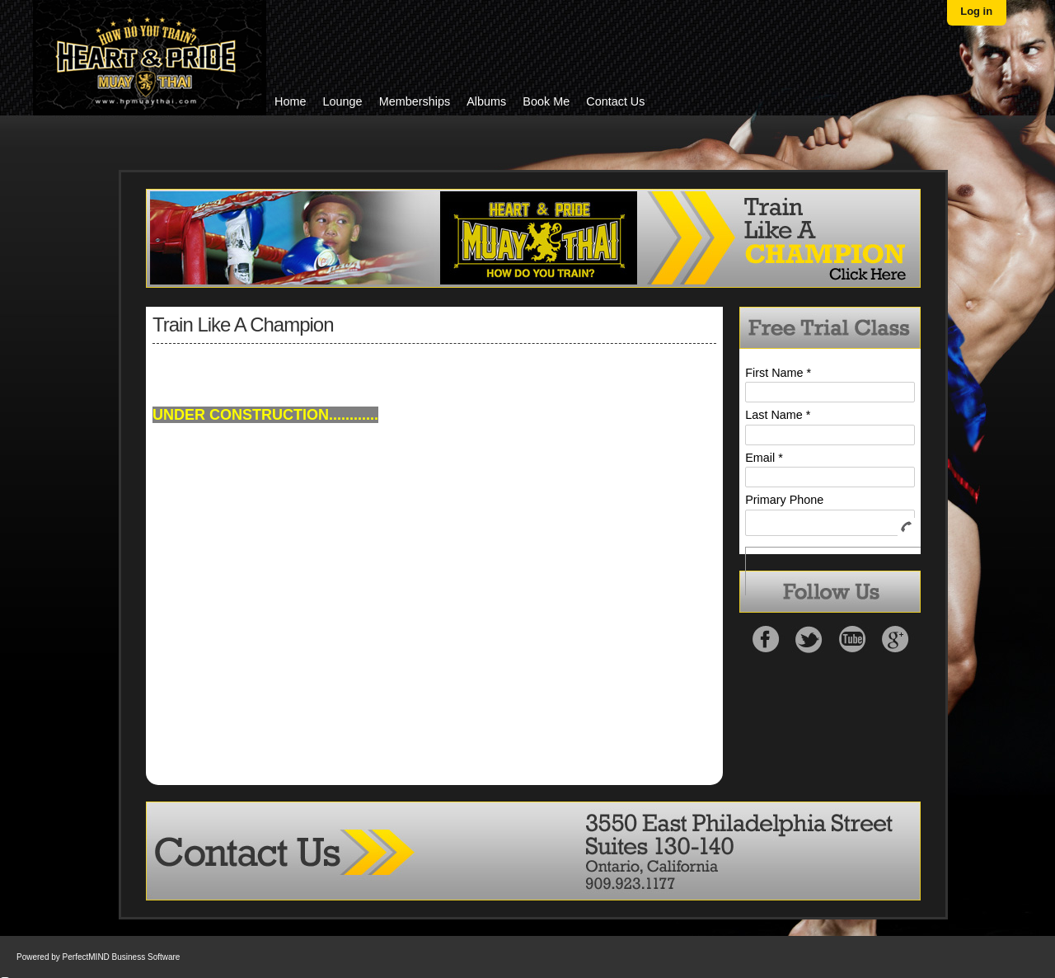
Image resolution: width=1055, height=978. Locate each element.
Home (290, 101)
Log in (976, 11)
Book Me (546, 101)
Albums (486, 101)
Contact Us (615, 101)
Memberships (414, 101)
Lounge (343, 101)
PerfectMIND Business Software (122, 957)
